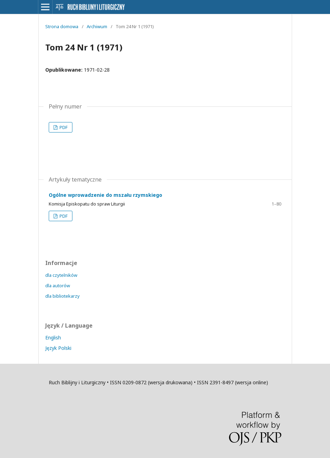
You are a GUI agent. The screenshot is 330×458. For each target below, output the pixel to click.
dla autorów (57, 285)
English (53, 337)
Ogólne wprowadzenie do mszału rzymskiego (105, 195)
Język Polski (58, 348)
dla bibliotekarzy (62, 296)
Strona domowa (61, 26)
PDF (63, 127)
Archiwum (97, 26)
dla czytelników (61, 275)
